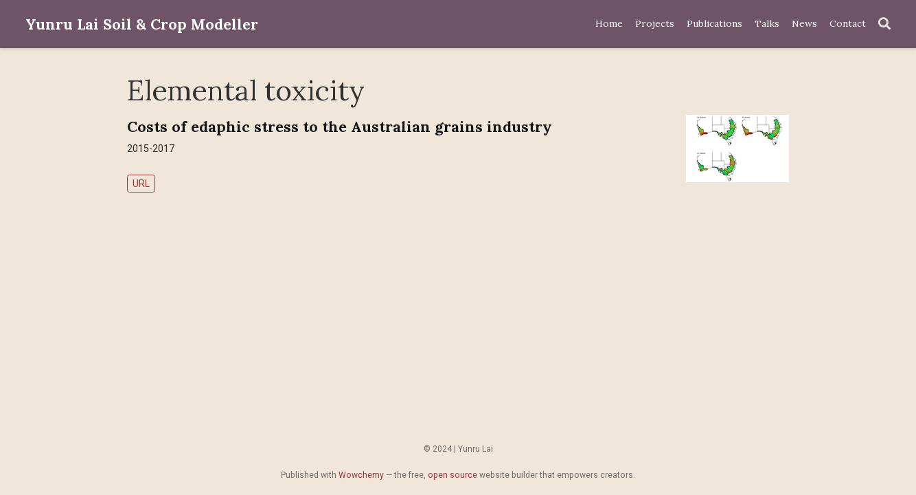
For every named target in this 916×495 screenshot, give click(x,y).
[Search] (884, 24)
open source (452, 475)
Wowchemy (361, 475)
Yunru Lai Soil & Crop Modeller (141, 24)
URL (141, 183)
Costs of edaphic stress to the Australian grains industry (339, 126)
